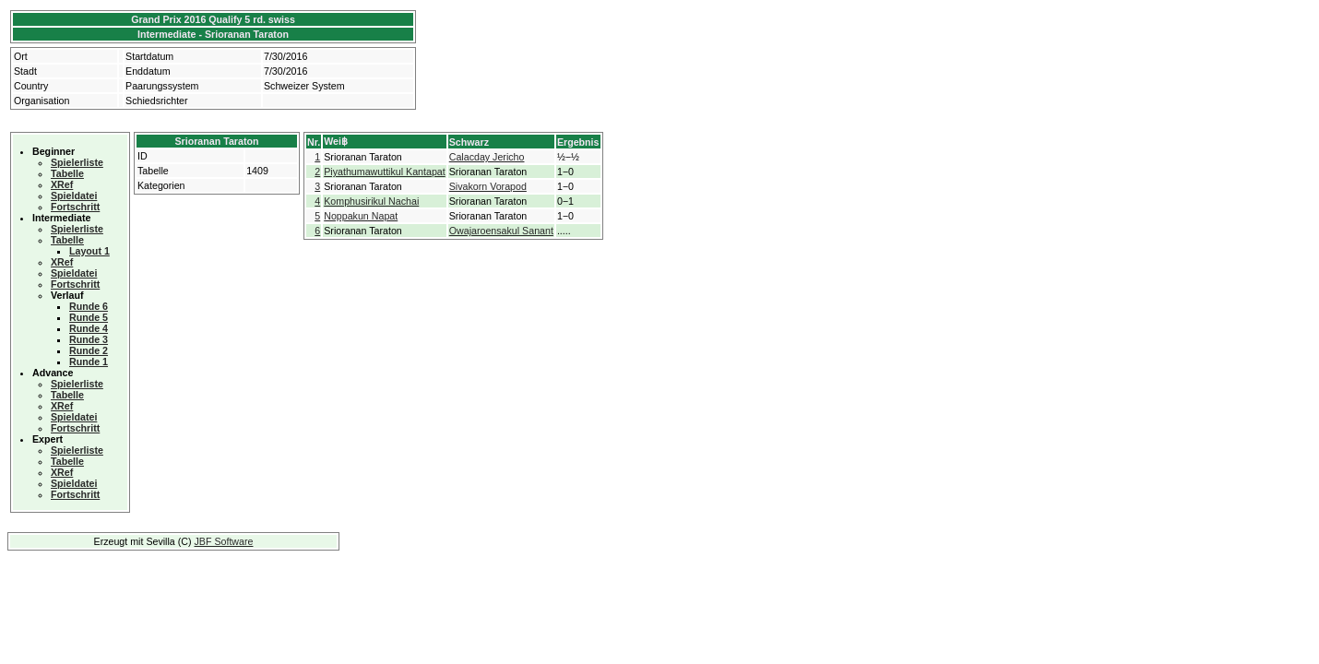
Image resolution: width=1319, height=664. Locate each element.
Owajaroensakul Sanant (501, 230)
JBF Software (224, 541)
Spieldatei (74, 195)
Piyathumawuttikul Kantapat (385, 171)
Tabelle (67, 173)
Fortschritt (75, 206)
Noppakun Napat (361, 215)
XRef (62, 184)
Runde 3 (88, 339)
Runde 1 (88, 361)
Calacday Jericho (487, 156)
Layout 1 (89, 250)
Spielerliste (77, 162)
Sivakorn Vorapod (488, 186)
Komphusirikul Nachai (371, 201)
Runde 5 (88, 317)
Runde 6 (88, 306)
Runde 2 (88, 350)
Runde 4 (88, 328)
